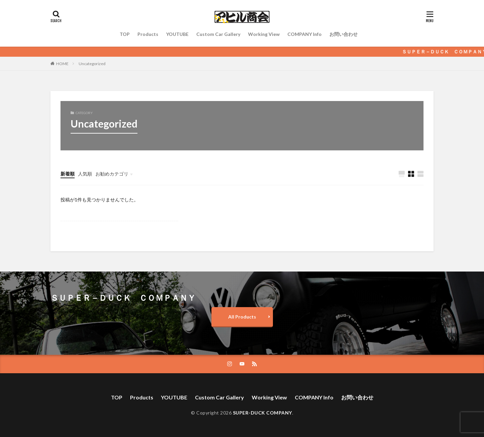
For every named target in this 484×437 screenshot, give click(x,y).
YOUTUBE (177, 34)
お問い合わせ (343, 34)
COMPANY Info (304, 34)
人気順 (85, 174)
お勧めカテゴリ (111, 174)
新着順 (68, 174)
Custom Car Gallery (218, 34)
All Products (242, 317)
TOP (125, 34)
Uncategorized (92, 63)
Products (147, 34)
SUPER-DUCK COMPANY (262, 413)
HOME (62, 63)
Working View (264, 34)
